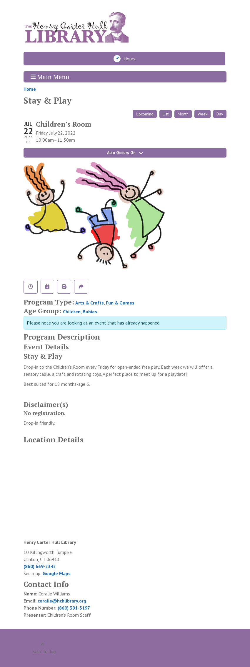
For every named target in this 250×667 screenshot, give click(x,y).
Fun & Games (120, 303)
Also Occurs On (125, 152)
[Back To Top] (42, 648)
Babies (90, 312)
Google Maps (57, 573)
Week (202, 114)
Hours (131, 58)
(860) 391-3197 (74, 608)
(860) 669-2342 (40, 566)
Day (219, 114)
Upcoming (145, 114)
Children (72, 312)
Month (183, 114)
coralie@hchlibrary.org (62, 601)
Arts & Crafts (89, 303)
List (166, 114)
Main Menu (50, 77)
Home (30, 89)
